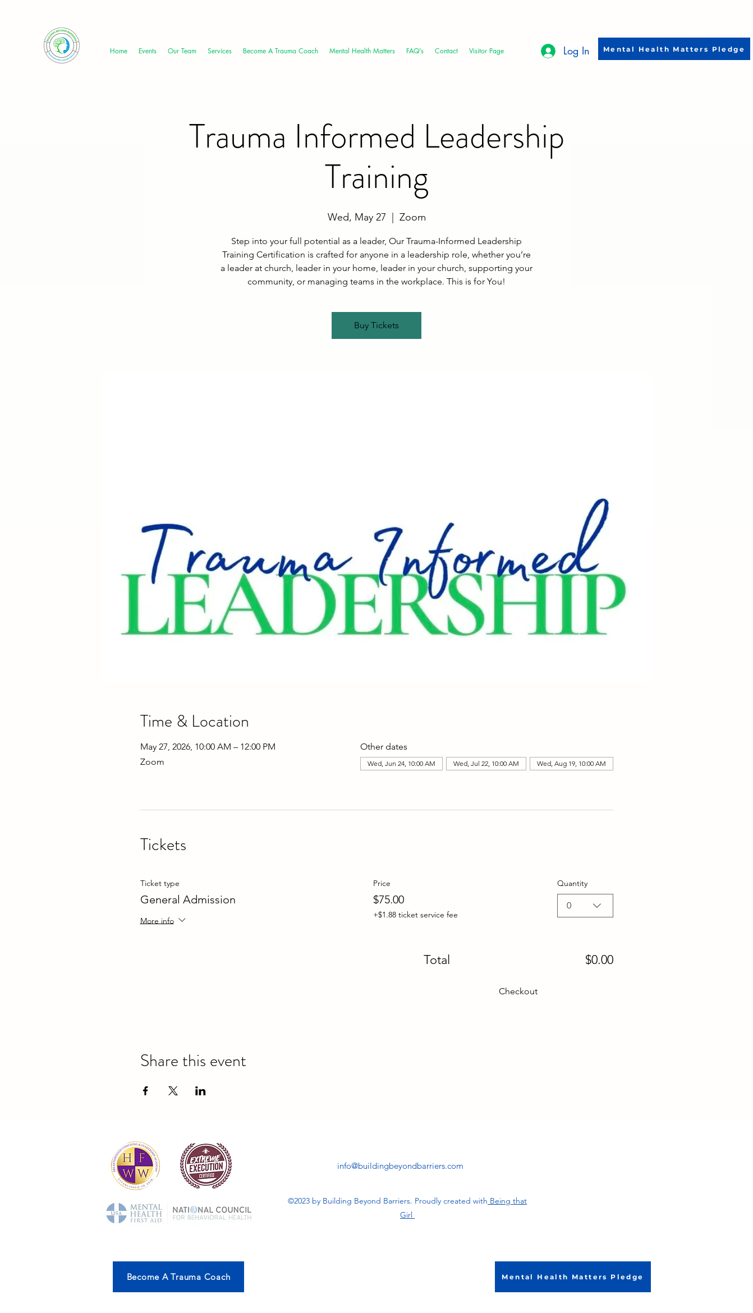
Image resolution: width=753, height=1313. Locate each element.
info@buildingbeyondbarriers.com (400, 1165)
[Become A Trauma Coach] (178, 1276)
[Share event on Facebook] (145, 1090)
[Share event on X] (173, 1090)
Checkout (518, 991)
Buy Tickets (376, 325)
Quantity (572, 883)
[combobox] (585, 905)
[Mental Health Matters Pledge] (674, 49)
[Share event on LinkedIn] (200, 1090)
